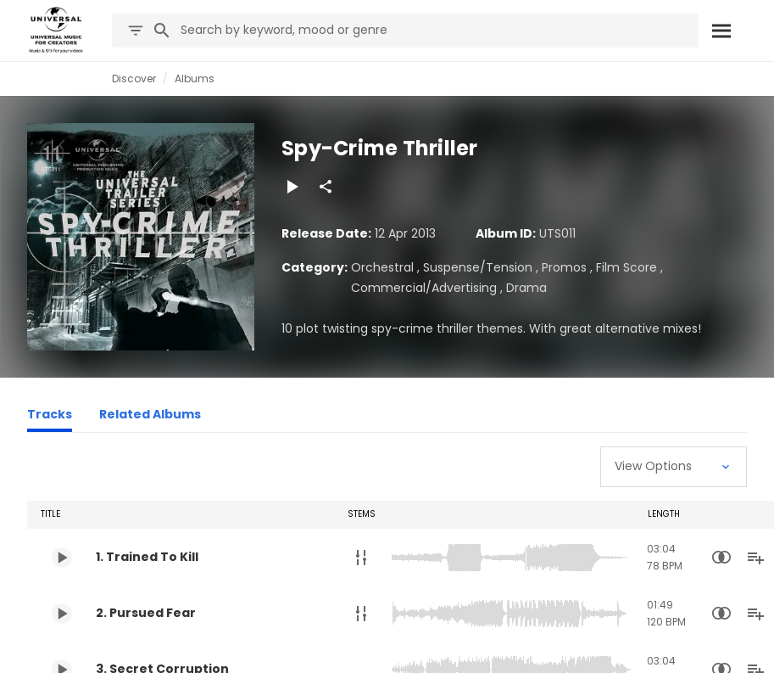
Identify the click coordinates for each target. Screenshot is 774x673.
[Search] (721, 30)
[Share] (325, 187)
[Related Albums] (150, 417)
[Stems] (361, 557)
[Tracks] (49, 417)
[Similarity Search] (721, 557)
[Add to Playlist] (755, 557)
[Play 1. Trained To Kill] (62, 557)
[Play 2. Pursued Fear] (62, 613)
